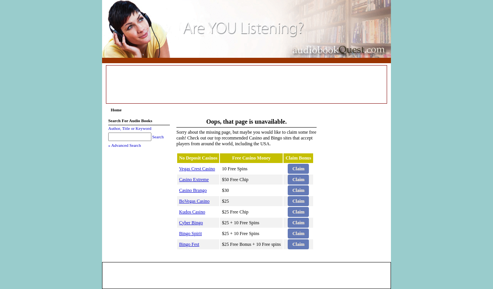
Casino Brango (193, 190)
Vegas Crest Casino (197, 168)
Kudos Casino (192, 212)
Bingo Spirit (190, 233)
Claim (298, 168)
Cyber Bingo (191, 222)
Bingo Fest (189, 244)
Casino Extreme (194, 179)
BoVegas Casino (194, 201)
